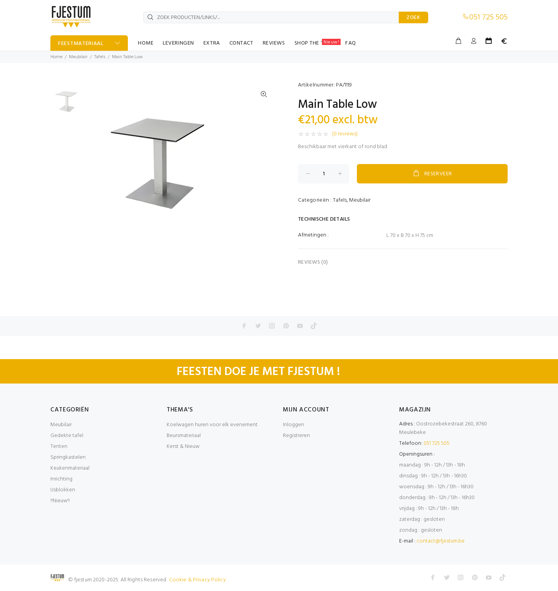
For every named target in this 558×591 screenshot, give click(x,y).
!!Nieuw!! (60, 500)
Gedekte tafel (66, 435)
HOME (145, 43)
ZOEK (413, 17)
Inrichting (61, 479)
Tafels (99, 57)
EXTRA (211, 43)
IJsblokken (62, 490)
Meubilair (78, 57)
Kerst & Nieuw (183, 446)
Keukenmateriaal (70, 468)
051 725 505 (488, 17)
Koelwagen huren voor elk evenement (212, 424)
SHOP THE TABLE (317, 43)
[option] (66, 102)
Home (56, 57)
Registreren (296, 435)
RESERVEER (432, 173)
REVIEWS (274, 43)
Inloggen (293, 424)
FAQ (350, 43)
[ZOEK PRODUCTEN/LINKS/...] (271, 17)
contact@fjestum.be (441, 541)
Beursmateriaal (184, 435)
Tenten (58, 446)
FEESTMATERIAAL (80, 43)
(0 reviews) (345, 134)
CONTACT (241, 43)
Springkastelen (68, 457)
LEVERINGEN (178, 43)
